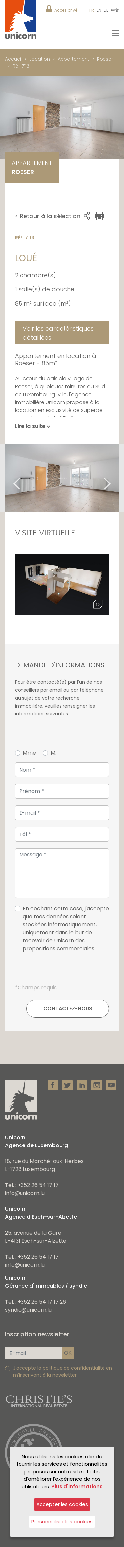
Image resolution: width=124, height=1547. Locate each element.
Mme (29, 753)
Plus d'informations (77, 1486)
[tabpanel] (62, 478)
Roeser (105, 59)
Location (39, 59)
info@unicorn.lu (25, 1193)
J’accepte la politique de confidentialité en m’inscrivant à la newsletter (62, 1371)
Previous (8, 478)
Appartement (73, 59)
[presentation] (62, 971)
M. (53, 753)
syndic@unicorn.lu (28, 1310)
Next (115, 478)
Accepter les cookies (62, 1504)
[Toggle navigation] (115, 33)
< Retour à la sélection (47, 216)
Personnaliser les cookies (62, 1521)
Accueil (13, 59)
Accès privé (65, 10)
